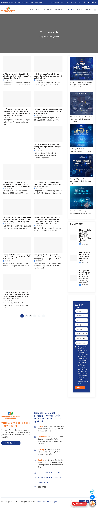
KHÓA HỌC (58, 9)
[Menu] (95, 9)
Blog (79, 9)
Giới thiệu (47, 9)
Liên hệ (88, 9)
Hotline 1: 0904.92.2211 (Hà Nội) (49, 473)
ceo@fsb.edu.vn (43, 482)
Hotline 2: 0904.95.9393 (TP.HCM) (49, 478)
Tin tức (70, 9)
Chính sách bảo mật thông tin (46, 501)
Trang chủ (34, 9)
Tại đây (80, 383)
